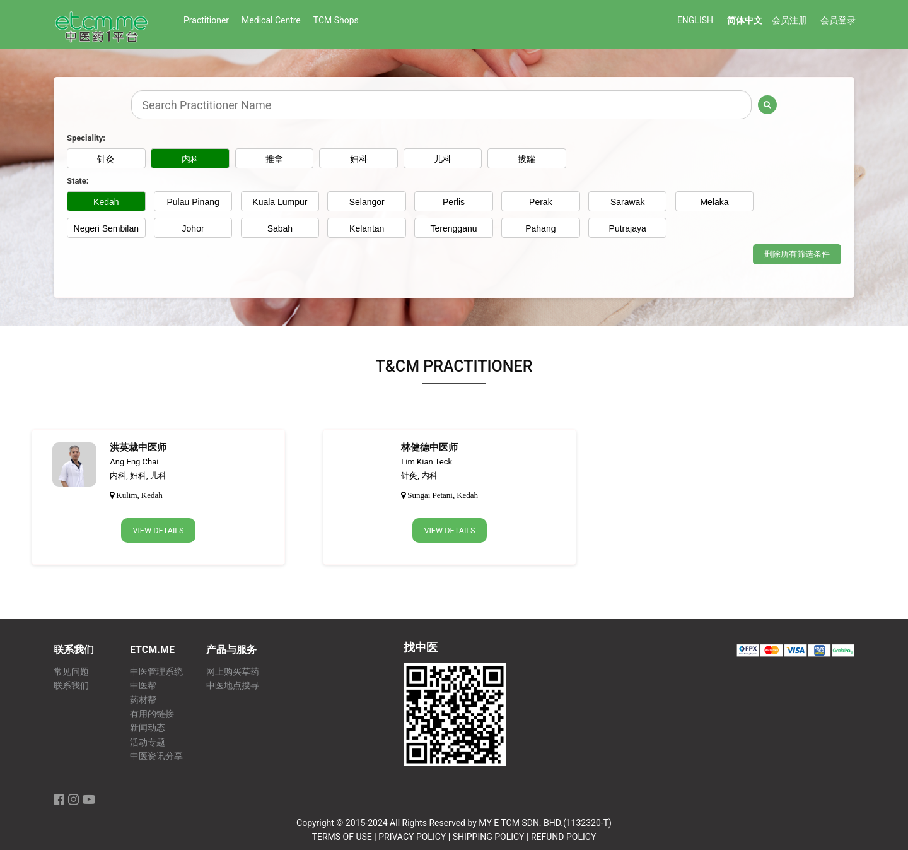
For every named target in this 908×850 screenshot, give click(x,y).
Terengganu (454, 228)
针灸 (106, 159)
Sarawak (627, 202)
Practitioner (206, 20)
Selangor (367, 202)
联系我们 (71, 685)
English (695, 20)
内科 (193, 159)
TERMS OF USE (342, 837)
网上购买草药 (232, 671)
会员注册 (789, 20)
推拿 (280, 159)
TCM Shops (336, 20)
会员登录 (838, 20)
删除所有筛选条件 (797, 255)
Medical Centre (271, 20)
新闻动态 (147, 728)
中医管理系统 (156, 671)
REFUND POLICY (563, 837)
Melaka (714, 202)
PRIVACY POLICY (412, 837)
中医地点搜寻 (232, 685)
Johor (193, 228)
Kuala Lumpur (279, 202)
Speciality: (86, 138)
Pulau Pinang (192, 202)
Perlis (454, 202)
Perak (540, 202)
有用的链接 (152, 714)
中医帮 (143, 685)
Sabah (280, 228)
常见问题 (71, 671)
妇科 (367, 159)
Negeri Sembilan (106, 228)
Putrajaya (627, 228)
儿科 (454, 159)
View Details (158, 532)
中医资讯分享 (156, 756)
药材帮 (143, 700)
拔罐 (540, 159)
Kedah (106, 202)
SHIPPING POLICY (489, 837)
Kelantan (366, 228)
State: (77, 181)
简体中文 (744, 20)
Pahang (540, 228)
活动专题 (147, 742)
